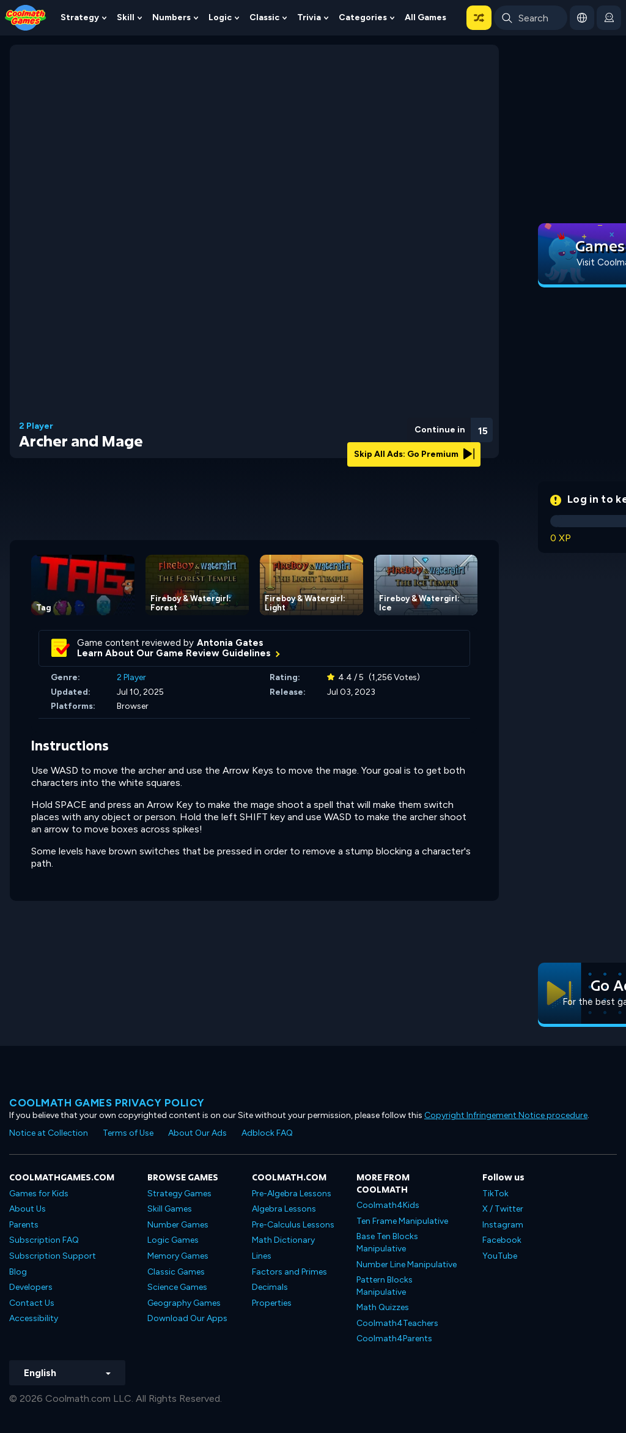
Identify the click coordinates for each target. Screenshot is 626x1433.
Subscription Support (52, 1256)
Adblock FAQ (267, 1133)
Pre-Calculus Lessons (293, 1225)
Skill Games (169, 1209)
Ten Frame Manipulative (402, 1221)
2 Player (36, 426)
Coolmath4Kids (387, 1205)
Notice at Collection (48, 1133)
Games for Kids (38, 1193)
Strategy (80, 17)
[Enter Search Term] (530, 18)
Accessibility (33, 1318)
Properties (272, 1303)
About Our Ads (197, 1133)
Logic (220, 17)
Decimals (270, 1287)
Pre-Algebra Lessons (291, 1193)
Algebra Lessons (284, 1209)
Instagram (502, 1225)
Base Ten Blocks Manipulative (387, 1242)
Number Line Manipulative (406, 1264)
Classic (264, 17)
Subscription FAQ (44, 1240)
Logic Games (173, 1240)
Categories (363, 17)
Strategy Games (179, 1193)
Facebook (501, 1240)
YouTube (499, 1256)
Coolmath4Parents (394, 1338)
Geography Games (184, 1303)
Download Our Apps (187, 1318)
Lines (261, 1256)
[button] (479, 18)
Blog (18, 1272)
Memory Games (177, 1256)
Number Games (177, 1225)
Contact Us (31, 1303)
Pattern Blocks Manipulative (384, 1286)
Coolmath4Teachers (397, 1323)
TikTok (495, 1193)
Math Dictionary (283, 1240)
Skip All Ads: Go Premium (414, 454)
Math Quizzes (382, 1307)
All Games (425, 17)
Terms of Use (128, 1133)
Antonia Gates (230, 642)
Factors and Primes (289, 1272)
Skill (125, 17)
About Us (27, 1209)
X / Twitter (502, 1209)
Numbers (171, 17)
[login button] (609, 18)
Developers (31, 1287)
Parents (24, 1225)
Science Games (177, 1287)
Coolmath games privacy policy (107, 1103)
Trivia (309, 17)
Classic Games (176, 1272)
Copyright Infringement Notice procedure (505, 1115)
